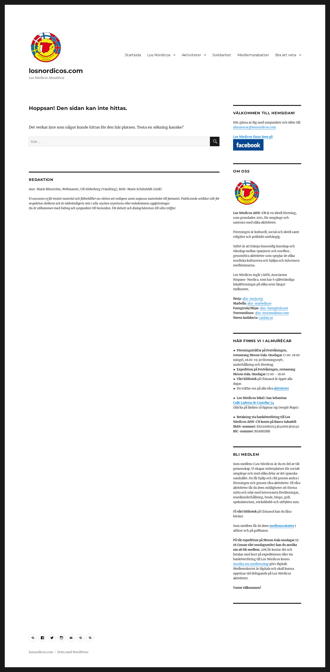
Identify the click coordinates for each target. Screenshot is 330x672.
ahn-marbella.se (259, 303)
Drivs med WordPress (73, 652)
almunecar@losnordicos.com (254, 127)
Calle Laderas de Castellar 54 (253, 403)
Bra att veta (285, 55)
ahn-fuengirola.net (274, 308)
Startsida (133, 55)
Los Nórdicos (158, 55)
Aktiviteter (191, 55)
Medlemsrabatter (253, 55)
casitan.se (266, 318)
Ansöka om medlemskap (251, 564)
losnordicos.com (56, 71)
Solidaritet (221, 55)
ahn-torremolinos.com (272, 313)
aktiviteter (281, 388)
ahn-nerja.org (252, 299)
